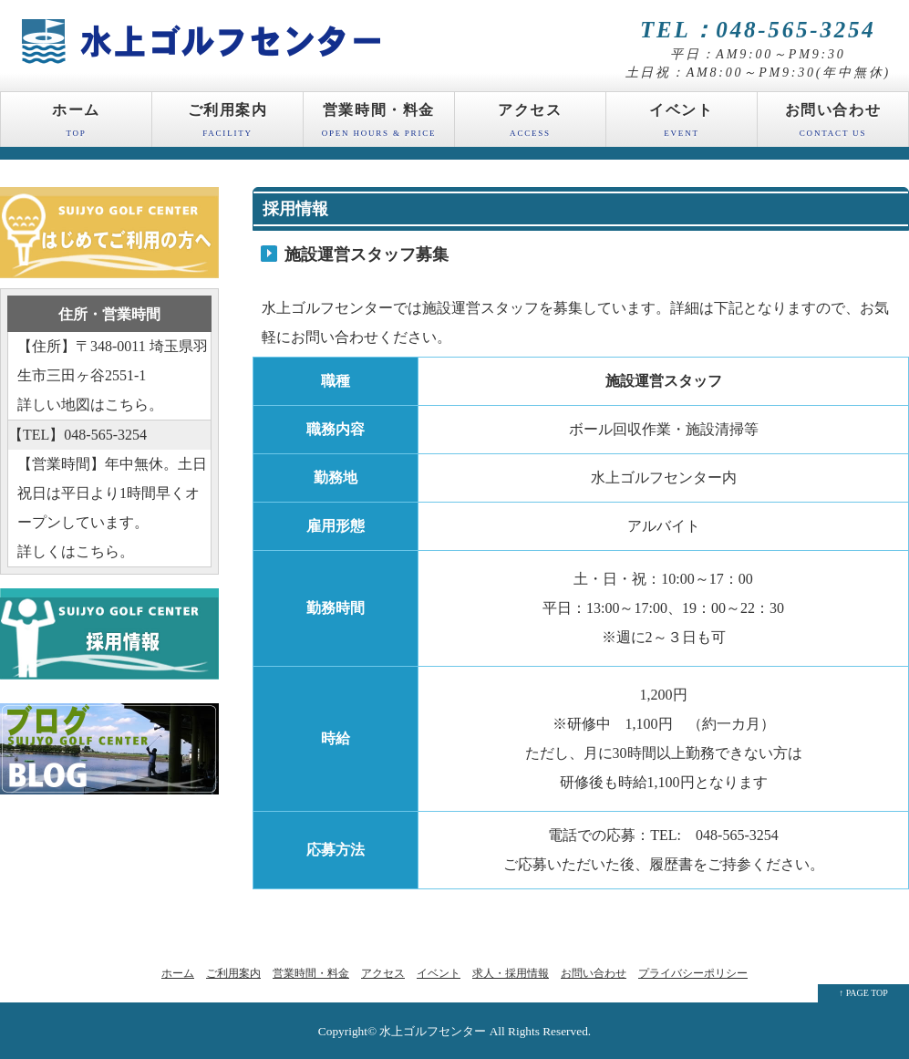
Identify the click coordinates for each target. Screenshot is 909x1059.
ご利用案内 (227, 124)
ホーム (76, 124)
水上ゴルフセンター (432, 1031)
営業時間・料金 (379, 124)
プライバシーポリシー (693, 973)
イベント (681, 124)
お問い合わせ (833, 124)
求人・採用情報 (510, 973)
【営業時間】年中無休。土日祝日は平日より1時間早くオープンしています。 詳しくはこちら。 (112, 507)
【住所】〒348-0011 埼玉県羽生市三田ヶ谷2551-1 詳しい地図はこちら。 (112, 375)
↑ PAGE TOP (863, 993)
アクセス (530, 124)
